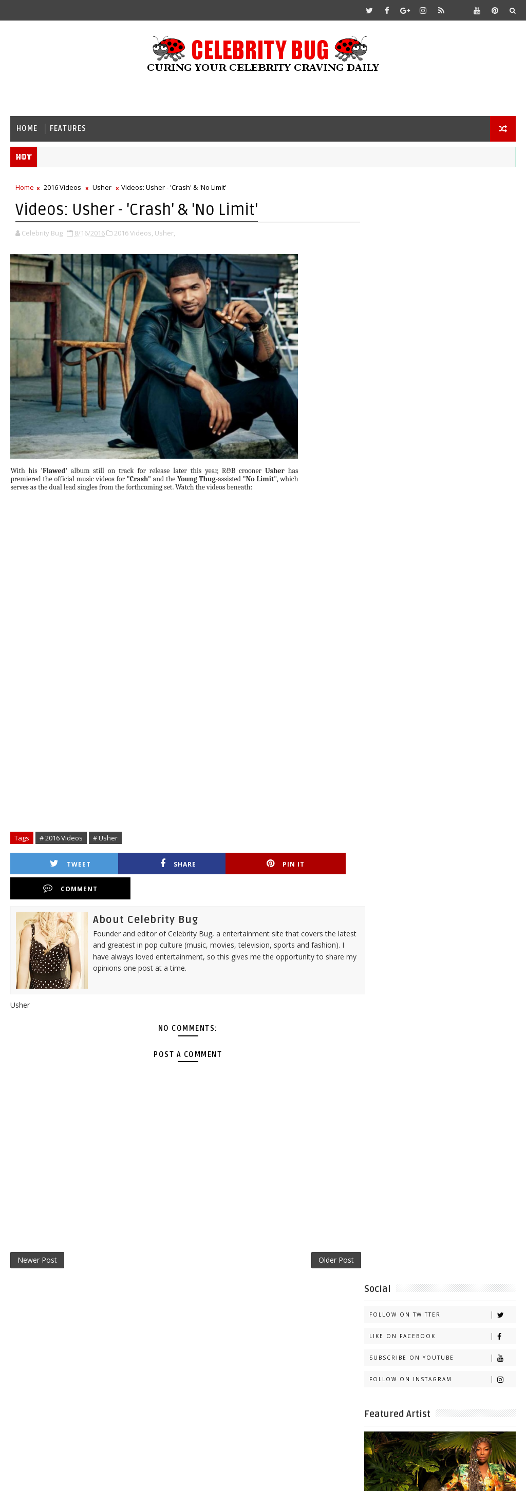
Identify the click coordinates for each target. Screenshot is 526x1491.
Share (145, 864)
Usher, (165, 233)
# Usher (105, 837)
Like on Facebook (442, 231)
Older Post (325, 1236)
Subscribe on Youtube (442, 253)
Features (68, 128)
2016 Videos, (133, 233)
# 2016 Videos (61, 837)
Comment (317, 864)
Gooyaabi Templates (214, 1475)
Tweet (59, 864)
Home (26, 128)
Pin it (231, 864)
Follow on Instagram (442, 274)
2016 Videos (62, 187)
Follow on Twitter (442, 209)
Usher (101, 187)
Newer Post (37, 1236)
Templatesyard (97, 1475)
